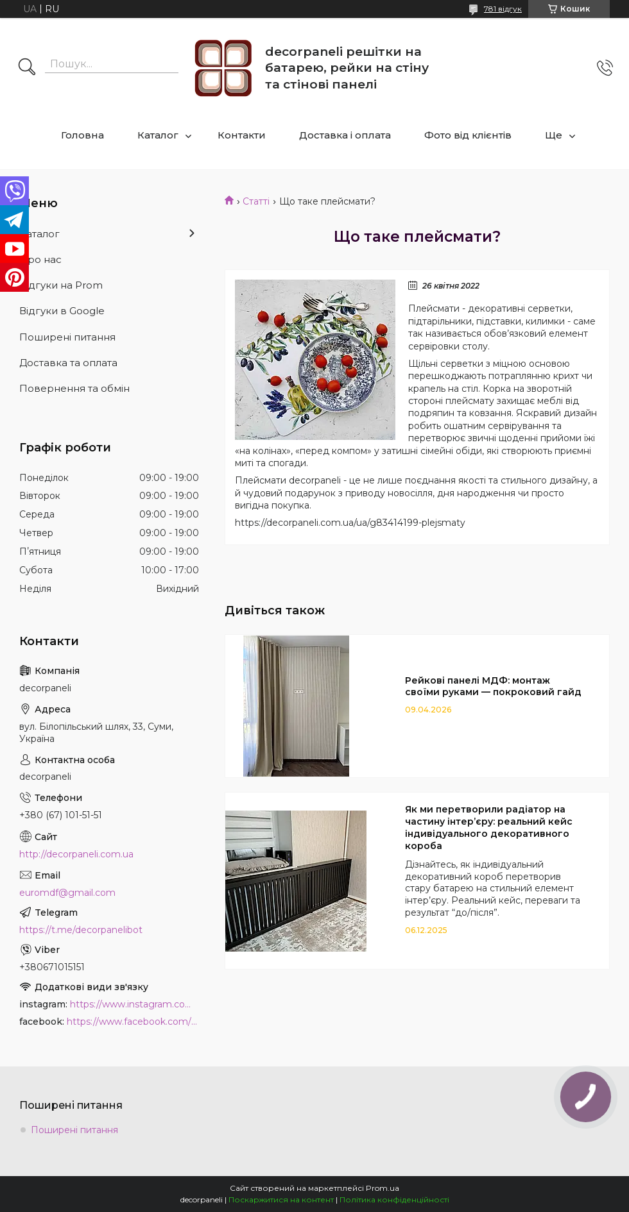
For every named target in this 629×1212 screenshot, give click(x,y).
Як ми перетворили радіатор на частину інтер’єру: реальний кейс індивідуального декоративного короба (489, 828)
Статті (256, 201)
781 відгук (503, 8)
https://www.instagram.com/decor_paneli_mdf (134, 1004)
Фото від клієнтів (468, 135)
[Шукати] (27, 68)
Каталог (157, 135)
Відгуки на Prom (61, 285)
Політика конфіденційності (394, 1199)
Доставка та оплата (68, 363)
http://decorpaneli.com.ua (76, 854)
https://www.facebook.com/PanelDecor (133, 1021)
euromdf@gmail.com (67, 892)
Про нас (40, 259)
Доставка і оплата (345, 135)
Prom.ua (382, 1188)
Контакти (242, 135)
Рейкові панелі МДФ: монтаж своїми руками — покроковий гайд (493, 686)
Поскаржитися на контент (281, 1199)
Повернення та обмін (74, 388)
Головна (82, 135)
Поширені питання (67, 337)
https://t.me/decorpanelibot (80, 930)
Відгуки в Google (62, 311)
